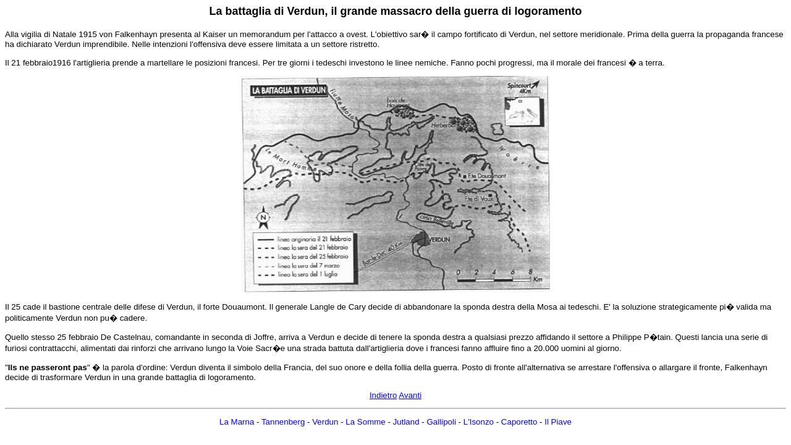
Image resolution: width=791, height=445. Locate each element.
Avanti (410, 395)
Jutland (406, 421)
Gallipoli (440, 421)
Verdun (325, 421)
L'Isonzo (478, 421)
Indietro (383, 395)
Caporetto (519, 421)
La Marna (236, 421)
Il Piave (558, 421)
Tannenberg (283, 421)
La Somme (365, 421)
